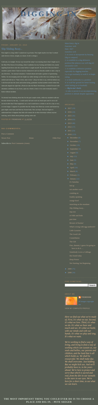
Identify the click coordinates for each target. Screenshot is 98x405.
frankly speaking (75, 197)
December (74, 138)
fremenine (86, 297)
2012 (70, 127)
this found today (75, 256)
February (73, 175)
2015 (70, 116)
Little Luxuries (75, 230)
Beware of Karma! (76, 223)
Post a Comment (7, 134)
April (72, 167)
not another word (75, 189)
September (74, 149)
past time (72, 219)
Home (31, 138)
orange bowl (74, 200)
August (73, 153)
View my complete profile (77, 308)
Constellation (74, 238)
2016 (70, 112)
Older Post (57, 138)
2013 (70, 123)
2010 (70, 134)
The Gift (72, 242)
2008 (70, 272)
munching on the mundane (79, 204)
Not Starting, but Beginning (79, 263)
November (74, 141)
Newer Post (5, 138)
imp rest (72, 212)
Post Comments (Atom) (21, 143)
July (72, 156)
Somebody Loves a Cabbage (80, 252)
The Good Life (75, 234)
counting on (73, 193)
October (73, 145)
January (73, 179)
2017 (70, 108)
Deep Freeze (74, 259)
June (72, 160)
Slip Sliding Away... (76, 208)
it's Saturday (74, 182)
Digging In (49, 14)
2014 (70, 119)
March (72, 171)
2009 (70, 269)
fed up (71, 186)
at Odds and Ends (76, 215)
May (72, 164)
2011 (70, 131)
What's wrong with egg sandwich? (82, 227)
